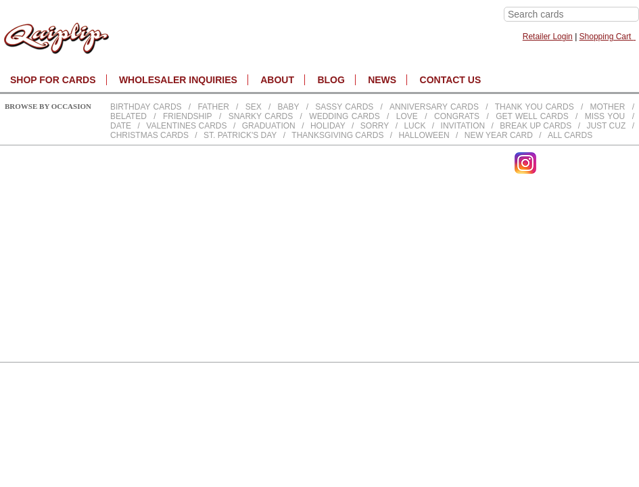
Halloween (423, 135)
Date (120, 126)
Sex (253, 107)
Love (407, 116)
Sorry (374, 126)
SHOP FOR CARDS (53, 79)
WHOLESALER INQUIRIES (178, 79)
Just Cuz (605, 126)
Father (213, 107)
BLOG (330, 79)
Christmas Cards (149, 135)
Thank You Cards (534, 107)
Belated (128, 116)
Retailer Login (548, 36)
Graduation (268, 126)
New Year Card (499, 135)
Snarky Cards (261, 116)
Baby (288, 107)
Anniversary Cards (434, 107)
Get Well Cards (532, 116)
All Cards (570, 135)
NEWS (382, 79)
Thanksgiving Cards (337, 135)
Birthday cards (146, 107)
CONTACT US (450, 79)
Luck (414, 126)
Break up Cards (535, 126)
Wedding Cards (344, 116)
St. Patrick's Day (240, 135)
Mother (607, 107)
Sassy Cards (344, 107)
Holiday (328, 126)
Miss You (605, 116)
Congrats (456, 116)
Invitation (463, 126)
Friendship (187, 116)
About (277, 79)
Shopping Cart (607, 36)
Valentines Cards (186, 126)
